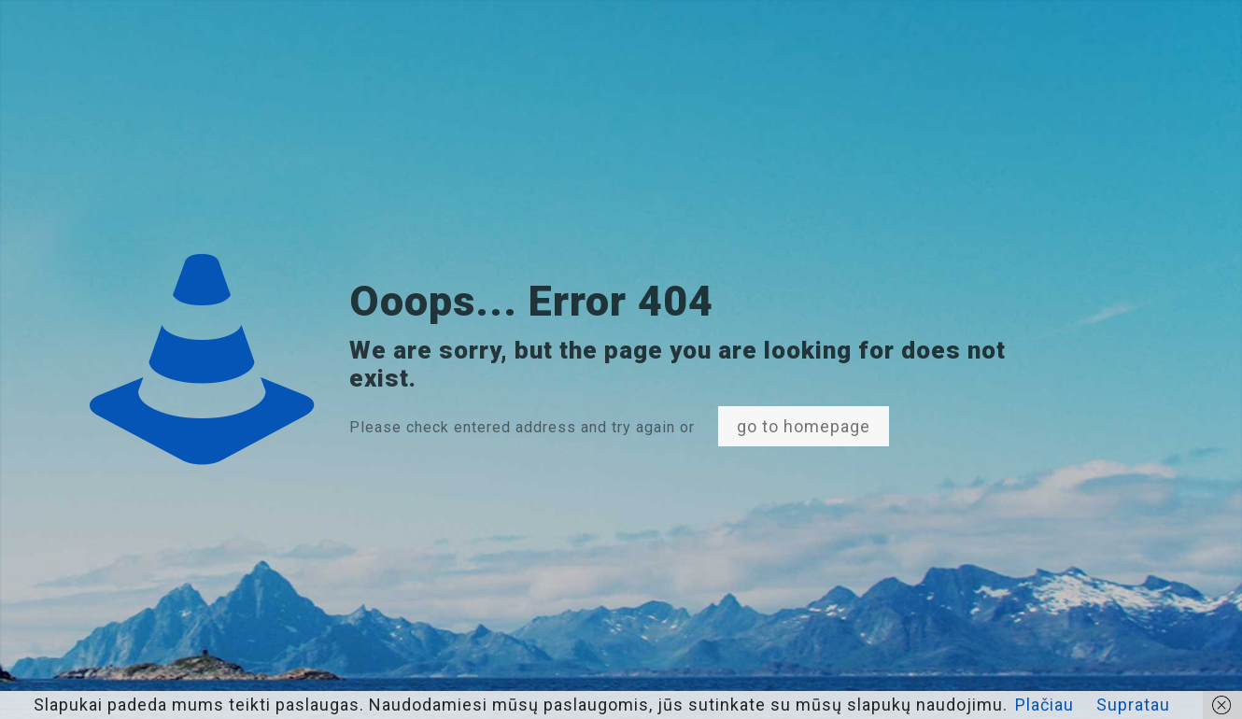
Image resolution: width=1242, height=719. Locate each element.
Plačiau (1044, 704)
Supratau (1133, 704)
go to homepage (803, 426)
